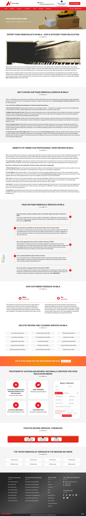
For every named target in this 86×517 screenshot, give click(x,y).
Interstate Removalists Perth (31, 498)
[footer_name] (60, 386)
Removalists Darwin (12, 496)
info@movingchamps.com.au (47, 4)
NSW (14, 21)
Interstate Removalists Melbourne (32, 496)
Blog (49, 490)
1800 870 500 (27, 221)
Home (6, 8)
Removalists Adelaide (12, 490)
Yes (68, 411)
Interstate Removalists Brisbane (32, 485)
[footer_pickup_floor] (73, 400)
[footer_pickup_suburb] (60, 400)
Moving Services (51, 496)
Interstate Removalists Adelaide (32, 482)
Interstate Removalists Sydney (31, 501)
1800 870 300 (67, 486)
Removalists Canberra (13, 501)
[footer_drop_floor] (73, 403)
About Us (12, 8)
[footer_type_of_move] (73, 396)
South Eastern (18, 21)
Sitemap (50, 506)
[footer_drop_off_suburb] (60, 403)
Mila (22, 21)
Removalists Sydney (12, 498)
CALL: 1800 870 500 (75, 8)
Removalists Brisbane (12, 493)
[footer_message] (67, 407)
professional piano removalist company (63, 101)
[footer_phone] (73, 386)
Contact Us (48, 8)
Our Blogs (41, 8)
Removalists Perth (12, 485)
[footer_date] (70, 393)
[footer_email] (67, 390)
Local (75, 413)
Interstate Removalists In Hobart (32, 493)
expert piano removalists (15, 161)
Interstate (69, 413)
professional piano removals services (51, 174)
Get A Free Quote (75, 3)
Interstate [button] (27, 8)
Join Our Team (51, 501)
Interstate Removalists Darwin (31, 490)
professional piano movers (48, 131)
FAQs (34, 8)
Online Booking (51, 498)
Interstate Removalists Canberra (32, 488)
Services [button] (19, 8)
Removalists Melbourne (13, 482)
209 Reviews (2, 256)
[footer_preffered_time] (60, 396)
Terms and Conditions (52, 504)
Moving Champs (9, 21)
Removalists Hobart (12, 488)
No (72, 411)
